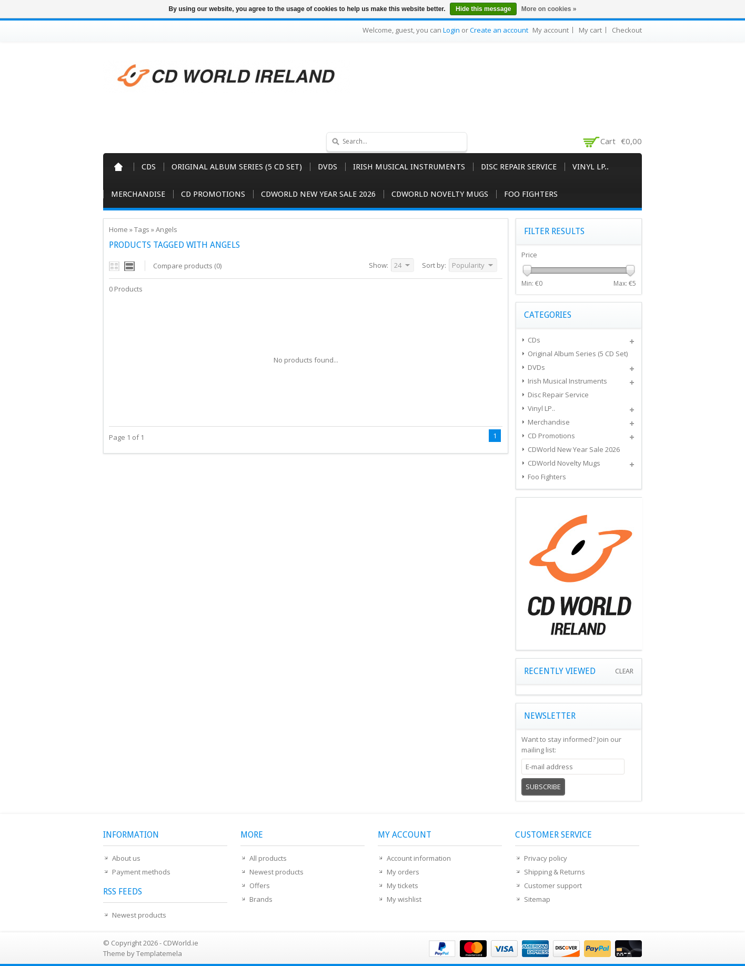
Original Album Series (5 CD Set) (237, 167)
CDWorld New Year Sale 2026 (318, 194)
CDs (149, 167)
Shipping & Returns (554, 872)
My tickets (402, 885)
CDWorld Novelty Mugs (439, 194)
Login (451, 30)
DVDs (327, 167)
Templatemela (159, 953)
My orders (403, 872)
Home (118, 166)
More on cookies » (549, 9)
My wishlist (404, 899)
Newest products (139, 915)
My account (550, 30)
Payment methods (141, 872)
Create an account (499, 30)
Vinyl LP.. (590, 167)
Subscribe (543, 786)
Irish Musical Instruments (409, 167)
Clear (624, 671)
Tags (141, 229)
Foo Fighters (531, 194)
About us (126, 858)
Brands (261, 899)
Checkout (627, 30)
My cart (590, 30)
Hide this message (483, 9)
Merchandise (138, 194)
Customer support (553, 885)
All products (268, 858)
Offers (259, 885)
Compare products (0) (187, 265)
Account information (419, 858)
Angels (166, 229)
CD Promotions (213, 194)
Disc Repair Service (519, 167)
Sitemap (537, 899)
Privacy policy (545, 858)
